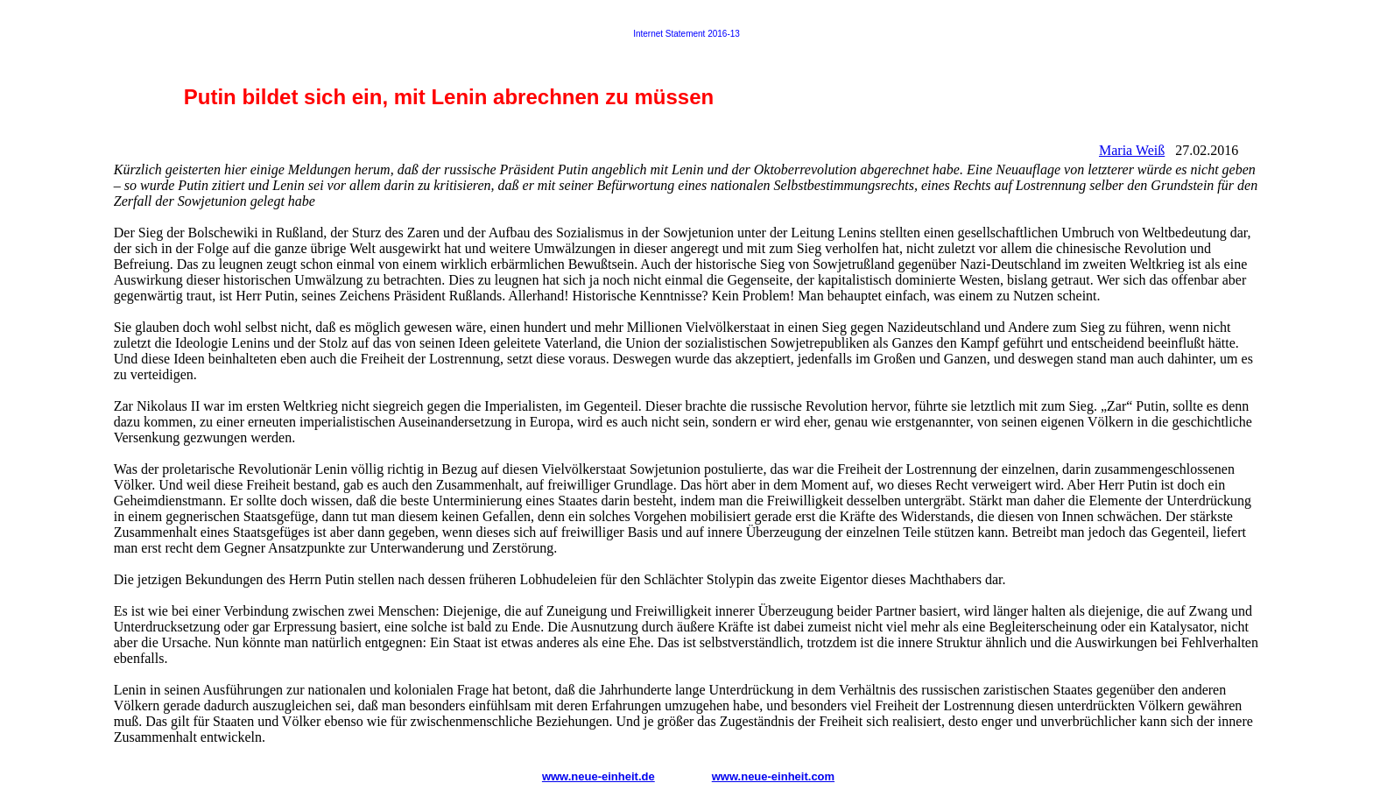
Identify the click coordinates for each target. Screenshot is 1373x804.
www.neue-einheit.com (773, 776)
